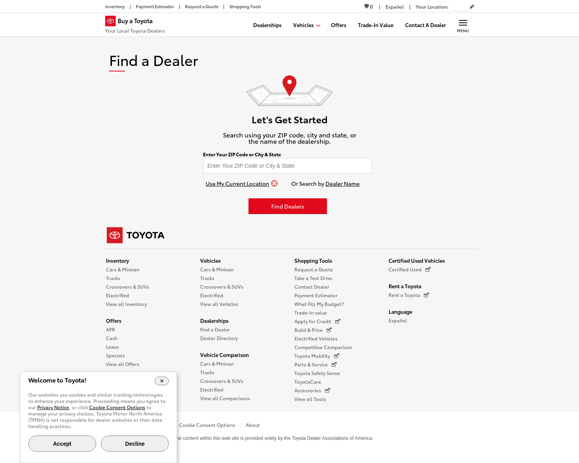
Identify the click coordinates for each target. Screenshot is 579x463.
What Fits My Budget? (319, 303)
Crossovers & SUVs (127, 286)
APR (110, 329)
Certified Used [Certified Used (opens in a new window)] (410, 269)
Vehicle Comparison (224, 354)
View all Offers (122, 364)
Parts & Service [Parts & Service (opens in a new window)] (315, 364)
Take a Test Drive (313, 278)
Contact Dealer (311, 286)
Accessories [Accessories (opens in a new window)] (312, 390)
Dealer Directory (219, 338)
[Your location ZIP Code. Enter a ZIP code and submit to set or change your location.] (459, 6)
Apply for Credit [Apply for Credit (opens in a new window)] (317, 321)
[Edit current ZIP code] (471, 7)
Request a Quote (313, 269)
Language (400, 311)
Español (398, 320)
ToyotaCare (307, 381)
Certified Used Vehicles (417, 260)
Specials (115, 355)
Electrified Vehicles (316, 338)
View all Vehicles (219, 303)
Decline (135, 444)
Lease (112, 346)
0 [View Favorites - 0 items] (368, 6)
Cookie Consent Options (207, 424)
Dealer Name (342, 183)
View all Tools (310, 398)
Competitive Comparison (323, 347)
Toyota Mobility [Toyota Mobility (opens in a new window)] (316, 355)
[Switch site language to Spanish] (395, 6)
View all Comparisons (225, 398)
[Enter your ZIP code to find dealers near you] (287, 166)
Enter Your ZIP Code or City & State (242, 154)
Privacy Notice (53, 407)
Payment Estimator (316, 295)
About (253, 424)
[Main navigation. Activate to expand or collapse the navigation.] (463, 25)
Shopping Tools (313, 260)
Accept (62, 444)
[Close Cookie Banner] (162, 381)
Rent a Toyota (405, 285)
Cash (111, 338)
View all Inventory (126, 303)
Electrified (117, 295)
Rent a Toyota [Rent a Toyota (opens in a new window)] (409, 295)
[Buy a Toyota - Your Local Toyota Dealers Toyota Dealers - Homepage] (135, 25)
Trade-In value (310, 312)
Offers (113, 320)
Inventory (117, 260)
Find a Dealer (215, 329)
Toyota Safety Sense (317, 373)
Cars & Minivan (122, 269)
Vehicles (210, 260)
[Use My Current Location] (242, 183)
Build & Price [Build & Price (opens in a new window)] (313, 330)
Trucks (113, 278)
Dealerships (214, 320)
